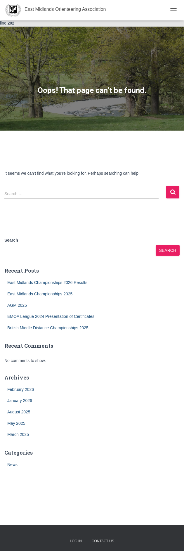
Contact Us (103, 541)
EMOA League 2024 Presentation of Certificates (50, 316)
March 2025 (18, 434)
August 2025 (18, 412)
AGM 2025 (17, 305)
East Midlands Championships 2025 (39, 294)
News (12, 464)
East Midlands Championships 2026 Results (47, 282)
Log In (76, 541)
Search (11, 240)
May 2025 (16, 423)
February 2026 (20, 389)
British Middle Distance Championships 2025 (47, 327)
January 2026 (19, 400)
